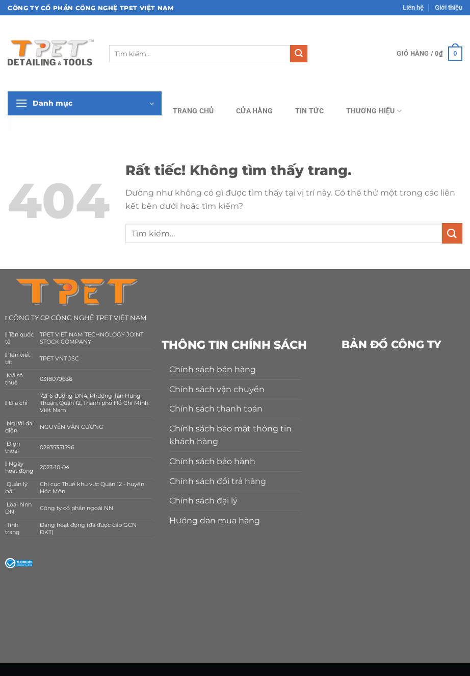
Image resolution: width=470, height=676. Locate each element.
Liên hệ (413, 7)
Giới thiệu (448, 7)
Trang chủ (193, 111)
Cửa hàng (254, 111)
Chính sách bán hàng (212, 369)
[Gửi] (298, 53)
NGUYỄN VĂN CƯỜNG (71, 427)
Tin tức (309, 111)
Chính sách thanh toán (216, 409)
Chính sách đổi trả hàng (217, 481)
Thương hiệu (374, 111)
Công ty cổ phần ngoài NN (76, 508)
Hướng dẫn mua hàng (214, 520)
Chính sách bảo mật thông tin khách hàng (230, 435)
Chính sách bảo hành (212, 461)
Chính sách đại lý (203, 500)
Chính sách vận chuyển (217, 389)
